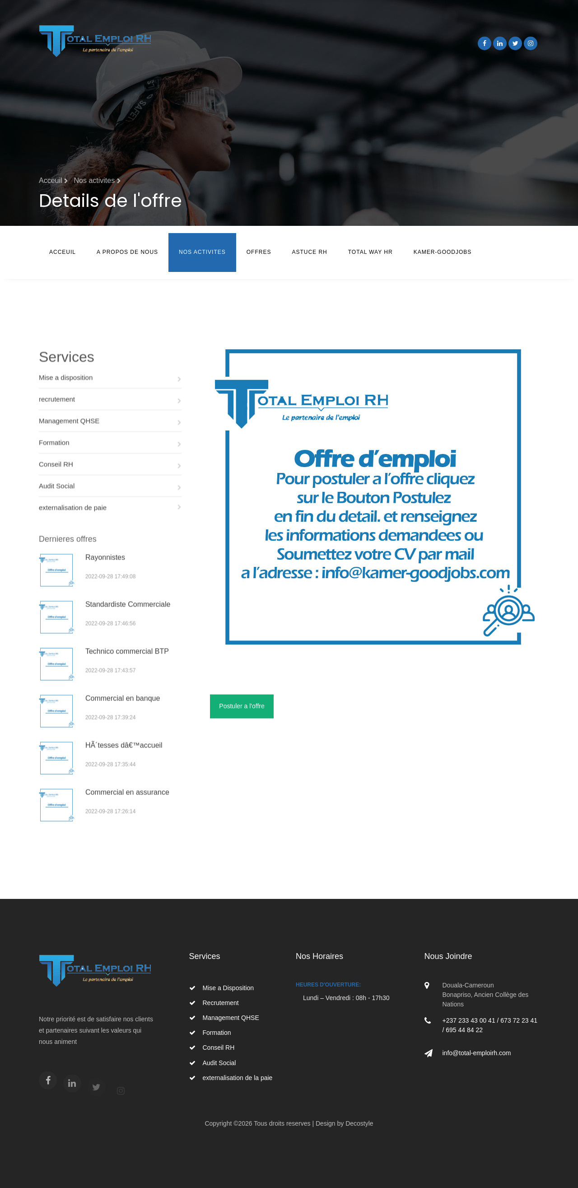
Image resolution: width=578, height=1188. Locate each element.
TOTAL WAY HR (370, 252)
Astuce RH (309, 252)
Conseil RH (110, 476)
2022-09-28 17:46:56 (110, 637)
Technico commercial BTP (127, 665)
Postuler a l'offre (241, 710)
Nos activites (97, 180)
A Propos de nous (127, 252)
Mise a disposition (110, 389)
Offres (259, 252)
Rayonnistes (105, 571)
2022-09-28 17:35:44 (110, 778)
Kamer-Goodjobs (443, 252)
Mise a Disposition (221, 988)
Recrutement (214, 1002)
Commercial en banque (122, 712)
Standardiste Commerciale (128, 618)
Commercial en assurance (127, 805)
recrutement (110, 411)
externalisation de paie (110, 519)
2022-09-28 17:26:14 (110, 825)
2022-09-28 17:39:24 (110, 731)
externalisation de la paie (231, 1077)
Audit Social (110, 497)
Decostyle (359, 1123)
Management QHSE (110, 432)
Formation (110, 454)
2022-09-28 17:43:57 (110, 684)
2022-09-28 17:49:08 (110, 590)
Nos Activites (202, 252)
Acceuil (62, 252)
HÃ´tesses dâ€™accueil (124, 758)
